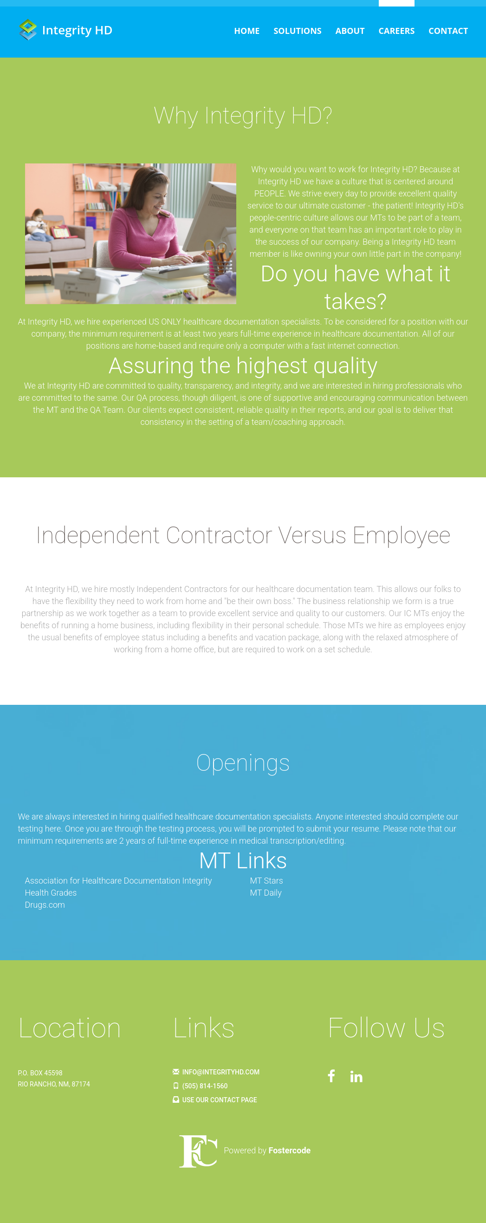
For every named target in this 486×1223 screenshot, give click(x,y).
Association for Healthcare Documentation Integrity (118, 880)
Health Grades (51, 893)
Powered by (243, 1150)
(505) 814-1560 (200, 1086)
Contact (448, 30)
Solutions (297, 30)
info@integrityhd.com (216, 1072)
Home (246, 30)
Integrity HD (65, 29)
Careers (397, 30)
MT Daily (266, 893)
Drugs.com (45, 905)
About (350, 30)
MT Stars (266, 880)
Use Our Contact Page (215, 1100)
